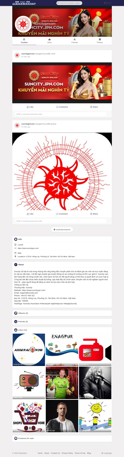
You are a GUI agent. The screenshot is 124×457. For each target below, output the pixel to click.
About (46, 453)
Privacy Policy (67, 453)
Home (40, 453)
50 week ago (25, 57)
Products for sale (26, 438)
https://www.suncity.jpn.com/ (28, 248)
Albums (21, 313)
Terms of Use (80, 453)
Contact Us (55, 453)
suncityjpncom (45, 24)
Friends (21, 322)
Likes (20, 330)
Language (107, 453)
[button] (69, 3)
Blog (89, 453)
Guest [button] (108, 3)
